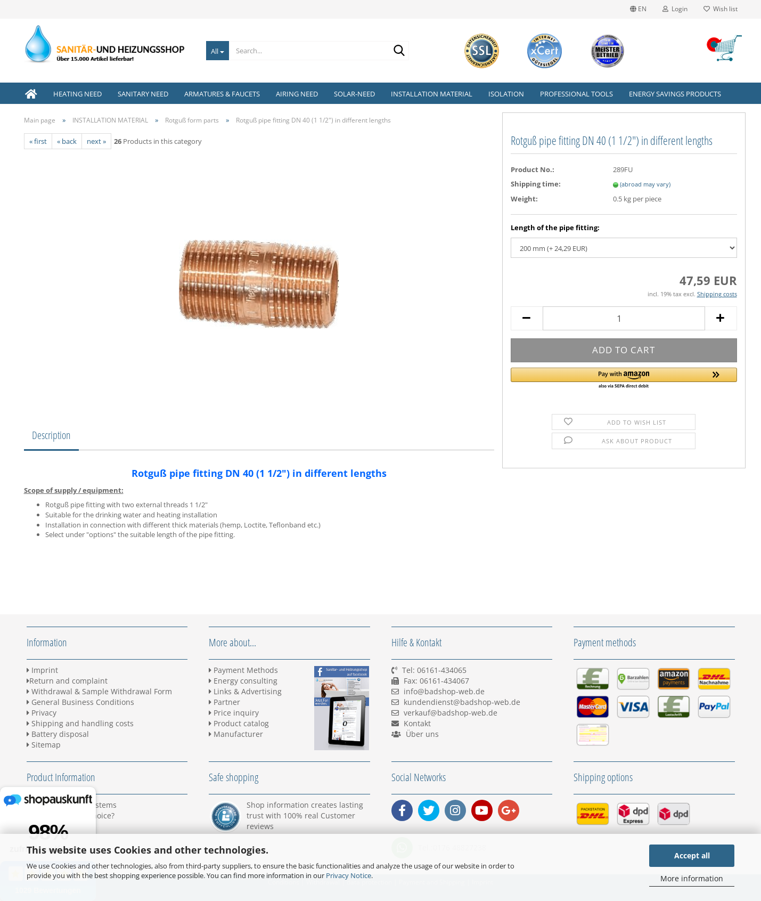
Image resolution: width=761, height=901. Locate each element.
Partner (224, 702)
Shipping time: (536, 184)
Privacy (41, 713)
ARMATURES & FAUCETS (222, 94)
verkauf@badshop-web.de (450, 713)
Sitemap (44, 745)
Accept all (692, 855)
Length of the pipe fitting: (555, 227)
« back (67, 141)
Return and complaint (67, 681)
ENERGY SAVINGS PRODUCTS (675, 94)
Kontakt (417, 723)
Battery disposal (58, 734)
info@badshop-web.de (444, 691)
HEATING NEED (77, 94)
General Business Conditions (80, 702)
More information (691, 878)
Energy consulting (243, 681)
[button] (624, 379)
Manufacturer (236, 734)
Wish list (720, 8)
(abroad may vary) (645, 184)
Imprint (42, 670)
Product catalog (239, 723)
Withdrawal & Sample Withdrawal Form (99, 691)
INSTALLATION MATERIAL (431, 94)
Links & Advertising (245, 691)
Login (675, 8)
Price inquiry (234, 713)
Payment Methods (243, 670)
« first (38, 141)
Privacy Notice (348, 875)
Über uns (422, 734)
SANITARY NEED (143, 94)
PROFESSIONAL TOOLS (576, 94)
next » (96, 141)
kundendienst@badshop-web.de (462, 702)
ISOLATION (506, 94)
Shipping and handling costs (80, 723)
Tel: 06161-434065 (434, 670)
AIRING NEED (297, 94)
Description (51, 435)
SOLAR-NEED (354, 94)
